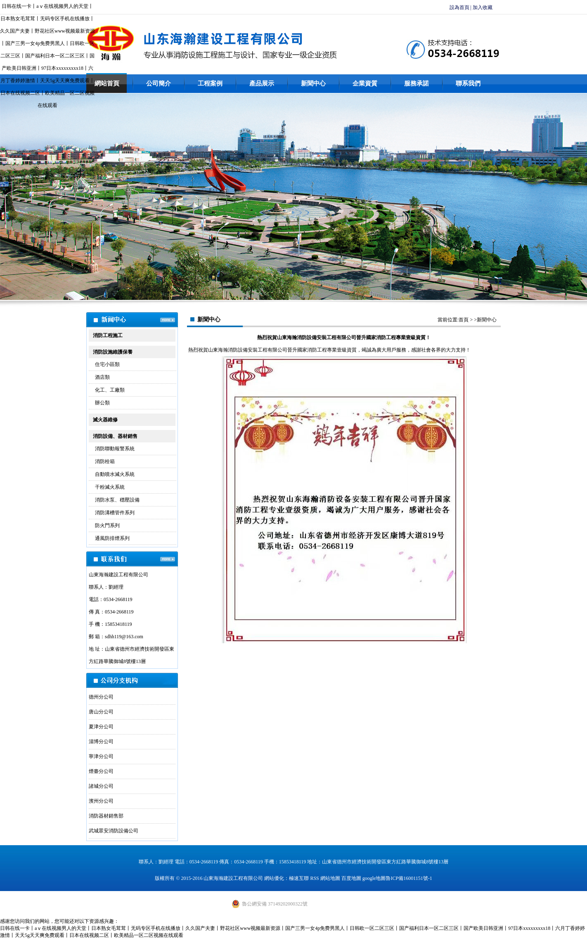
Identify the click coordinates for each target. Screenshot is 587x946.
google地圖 (374, 878)
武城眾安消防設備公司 (113, 831)
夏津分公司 (101, 727)
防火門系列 (107, 525)
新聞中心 (313, 83)
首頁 (464, 320)
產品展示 (261, 83)
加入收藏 (482, 7)
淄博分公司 (101, 741)
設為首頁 (459, 7)
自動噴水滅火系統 (115, 474)
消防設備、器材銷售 (115, 436)
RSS (314, 878)
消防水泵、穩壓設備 (117, 500)
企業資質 (365, 83)
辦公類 (102, 403)
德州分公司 (101, 697)
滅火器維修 (105, 420)
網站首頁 (107, 83)
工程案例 (210, 83)
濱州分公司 (101, 801)
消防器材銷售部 (106, 816)
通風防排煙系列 (112, 538)
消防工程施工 (108, 335)
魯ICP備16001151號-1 (409, 878)
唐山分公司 (101, 712)
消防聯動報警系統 (115, 449)
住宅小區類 (107, 364)
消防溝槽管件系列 (115, 513)
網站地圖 (330, 878)
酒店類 (102, 377)
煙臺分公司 (101, 771)
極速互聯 (299, 878)
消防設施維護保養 (113, 352)
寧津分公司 (101, 756)
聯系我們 (468, 83)
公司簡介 (158, 83)
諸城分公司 (101, 786)
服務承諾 (416, 83)
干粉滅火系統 (110, 487)
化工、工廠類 (110, 390)
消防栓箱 (105, 461)
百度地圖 (351, 878)
